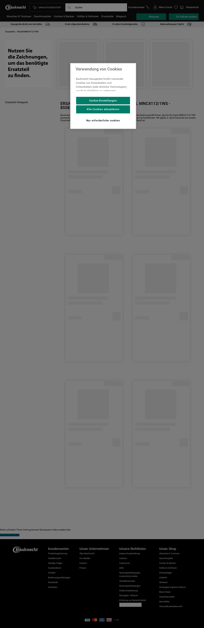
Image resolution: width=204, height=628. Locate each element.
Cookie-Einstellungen (103, 100)
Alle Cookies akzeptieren (103, 109)
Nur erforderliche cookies (103, 120)
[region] (103, 96)
